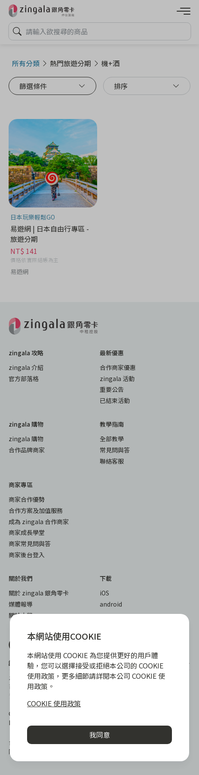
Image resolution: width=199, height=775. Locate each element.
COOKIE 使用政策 (54, 703)
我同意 (99, 734)
